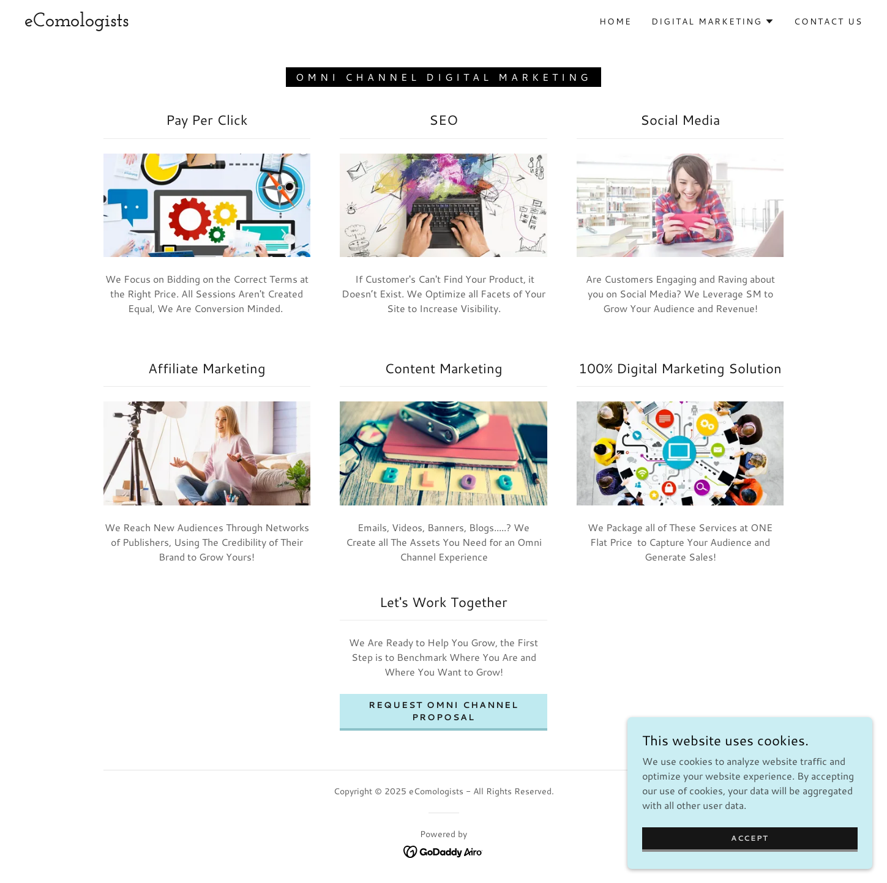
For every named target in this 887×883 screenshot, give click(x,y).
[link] (76, 22)
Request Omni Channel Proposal (443, 711)
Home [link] (615, 21)
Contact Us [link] (828, 21)
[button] (712, 21)
